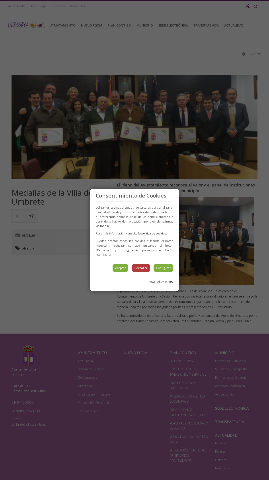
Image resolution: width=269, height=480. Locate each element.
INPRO (168, 282)
